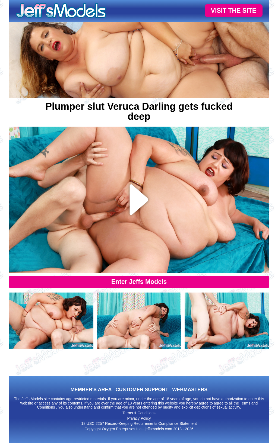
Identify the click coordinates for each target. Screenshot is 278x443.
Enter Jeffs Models (139, 281)
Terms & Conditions (138, 413)
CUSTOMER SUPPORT (141, 389)
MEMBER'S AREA (91, 389)
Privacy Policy (139, 418)
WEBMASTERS (189, 389)
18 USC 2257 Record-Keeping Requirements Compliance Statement (139, 423)
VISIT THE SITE (233, 10)
